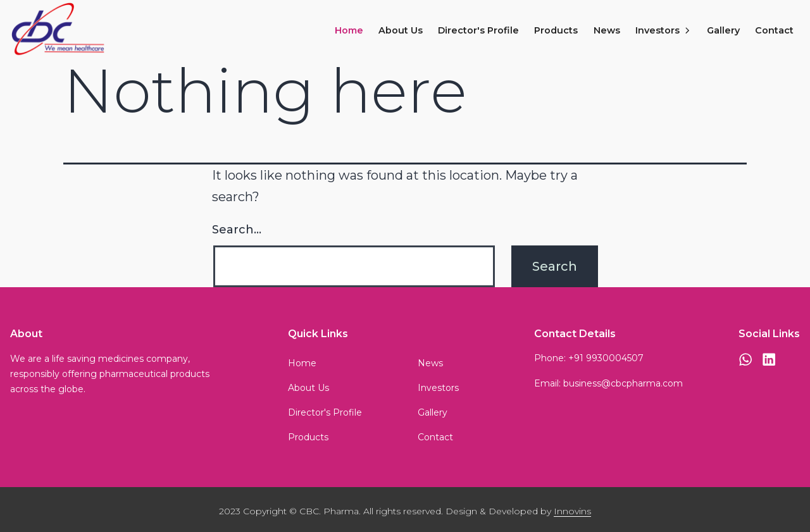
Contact (774, 30)
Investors (663, 30)
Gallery (723, 30)
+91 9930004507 (606, 358)
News (607, 30)
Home (349, 30)
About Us (400, 30)
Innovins (572, 511)
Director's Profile (478, 30)
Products (556, 30)
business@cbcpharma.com (623, 383)
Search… (236, 230)
